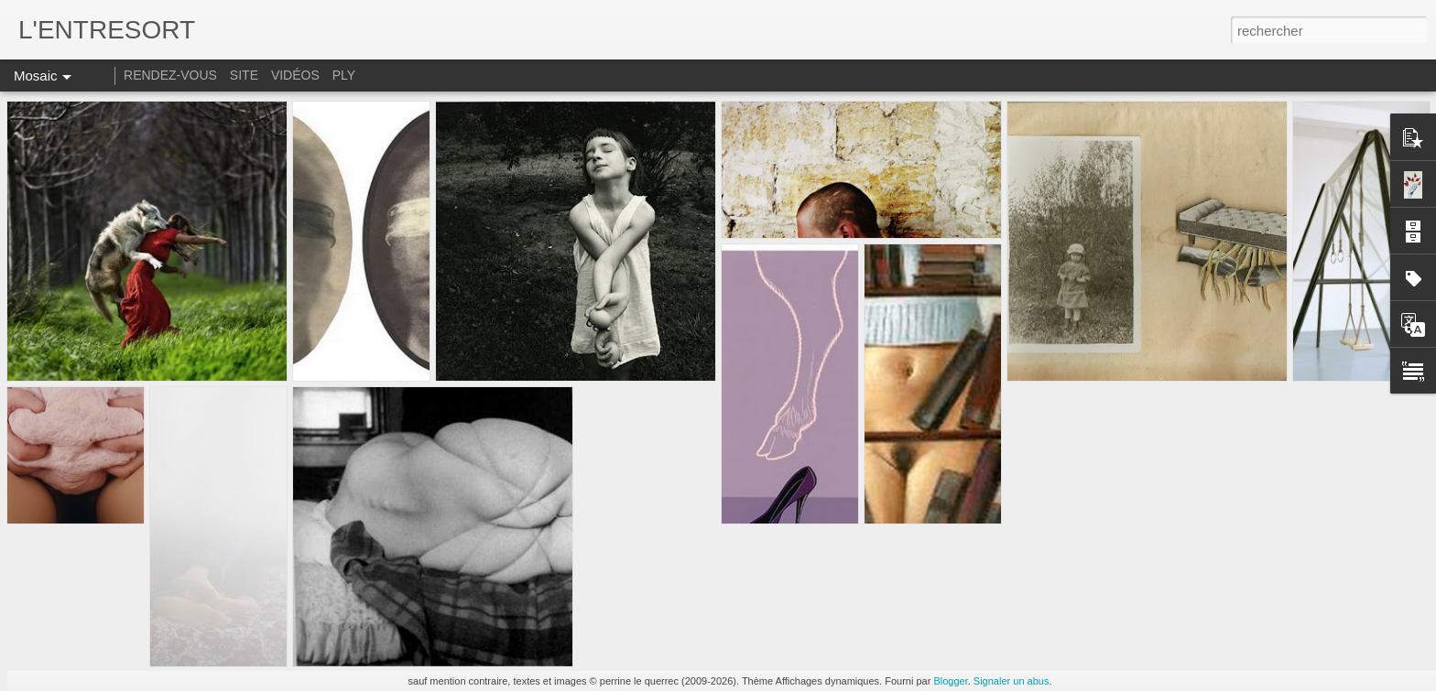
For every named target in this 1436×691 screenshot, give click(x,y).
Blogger (950, 680)
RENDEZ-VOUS (170, 75)
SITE (244, 75)
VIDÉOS (297, 75)
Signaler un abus (1012, 680)
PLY (343, 75)
